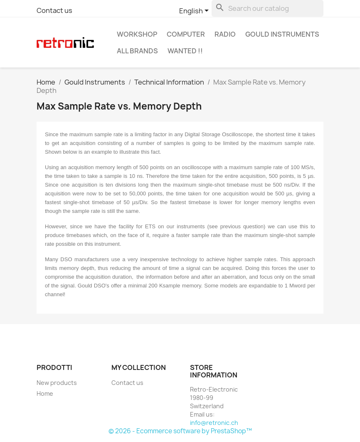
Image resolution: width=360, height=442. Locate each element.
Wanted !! (185, 50)
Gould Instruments (282, 34)
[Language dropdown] (195, 11)
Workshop (137, 34)
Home (45, 393)
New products (57, 383)
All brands (137, 50)
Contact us (54, 10)
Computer (186, 34)
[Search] (267, 8)
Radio (225, 34)
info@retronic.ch (214, 423)
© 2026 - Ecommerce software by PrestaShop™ (180, 431)
